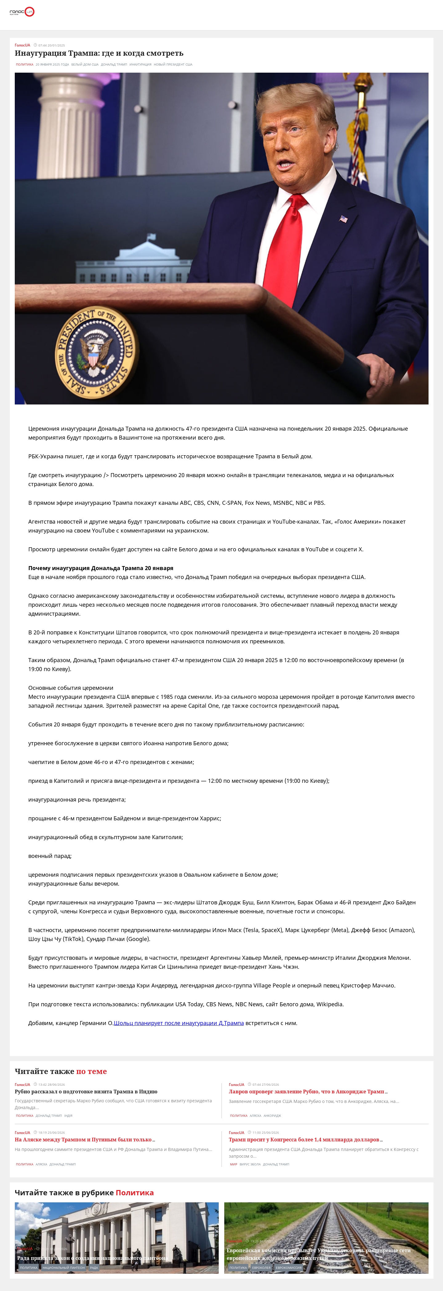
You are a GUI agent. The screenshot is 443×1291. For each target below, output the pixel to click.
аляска (255, 1115)
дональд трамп (114, 64)
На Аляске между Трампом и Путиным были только (83, 1139)
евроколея (261, 1267)
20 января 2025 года (52, 64)
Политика (24, 64)
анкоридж (272, 1115)
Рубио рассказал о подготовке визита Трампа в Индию (86, 1091)
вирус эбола (250, 1164)
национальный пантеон (64, 1267)
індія (68, 1115)
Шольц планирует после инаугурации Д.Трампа (179, 1023)
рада (94, 1267)
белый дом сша (84, 64)
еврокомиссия (288, 1267)
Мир (233, 1164)
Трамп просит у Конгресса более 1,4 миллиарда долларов (304, 1139)
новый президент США (173, 64)
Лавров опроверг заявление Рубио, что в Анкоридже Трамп (306, 1091)
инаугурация (140, 64)
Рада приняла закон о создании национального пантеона (92, 1258)
